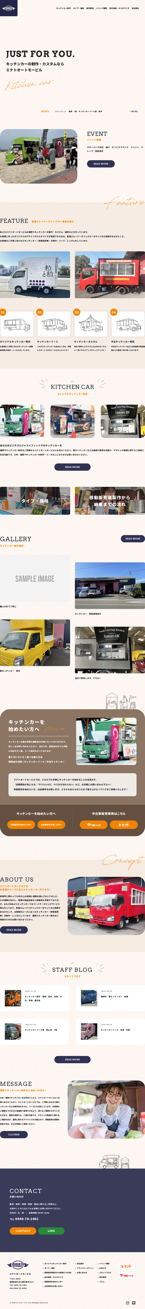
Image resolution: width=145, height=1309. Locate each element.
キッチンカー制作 (63, 8)
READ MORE (101, 164)
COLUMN (14, 1134)
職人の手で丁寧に (8, 606)
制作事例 (90, 8)
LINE (51, 1230)
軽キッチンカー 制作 (10, 670)
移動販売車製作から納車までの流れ (109, 500)
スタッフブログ (105, 1272)
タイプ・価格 (78, 8)
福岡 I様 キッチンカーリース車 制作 (85, 111)
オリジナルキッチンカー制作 (55, 1263)
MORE (134, 111)
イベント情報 (101, 8)
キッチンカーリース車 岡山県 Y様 (41, 1030)
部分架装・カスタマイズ (119, 8)
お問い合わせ (82, 1272)
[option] (91, 111)
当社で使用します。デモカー (88, 678)
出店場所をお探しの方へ (51, 824)
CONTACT (23, 1230)
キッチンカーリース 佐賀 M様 (115, 1030)
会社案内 (135, 8)
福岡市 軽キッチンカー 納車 (114, 996)
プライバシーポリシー (85, 1268)
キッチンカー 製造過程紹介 (88, 613)
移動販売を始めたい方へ (21, 824)
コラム (101, 1281)
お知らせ (102, 1268)
